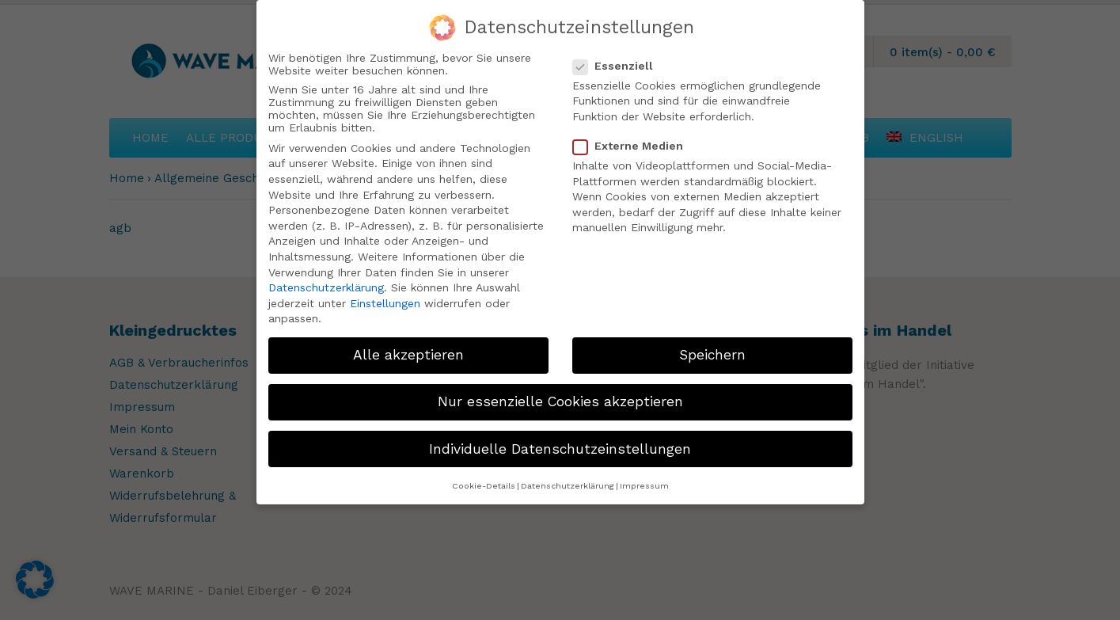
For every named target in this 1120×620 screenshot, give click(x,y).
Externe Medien (634, 139)
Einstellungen (385, 296)
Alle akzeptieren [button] (408, 348)
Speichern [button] (712, 348)
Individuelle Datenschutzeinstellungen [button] (560, 442)
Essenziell (619, 58)
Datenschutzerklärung (326, 281)
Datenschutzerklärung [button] (567, 479)
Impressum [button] (644, 479)
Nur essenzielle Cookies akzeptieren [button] (560, 395)
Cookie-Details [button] (483, 479)
